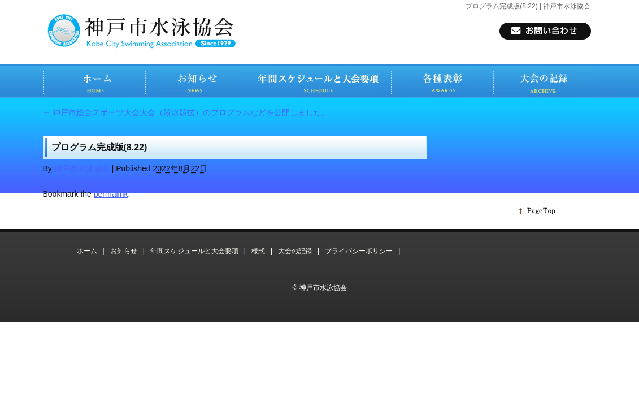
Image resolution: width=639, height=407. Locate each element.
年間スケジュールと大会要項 (194, 251)
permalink (111, 193)
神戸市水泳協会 (82, 168)
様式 (258, 251)
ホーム (87, 251)
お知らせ (123, 251)
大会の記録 (295, 251)
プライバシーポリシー (359, 251)
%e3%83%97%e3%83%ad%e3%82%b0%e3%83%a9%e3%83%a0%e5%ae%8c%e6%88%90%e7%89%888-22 (240, 181)
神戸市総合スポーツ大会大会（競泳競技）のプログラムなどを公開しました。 (186, 112)
